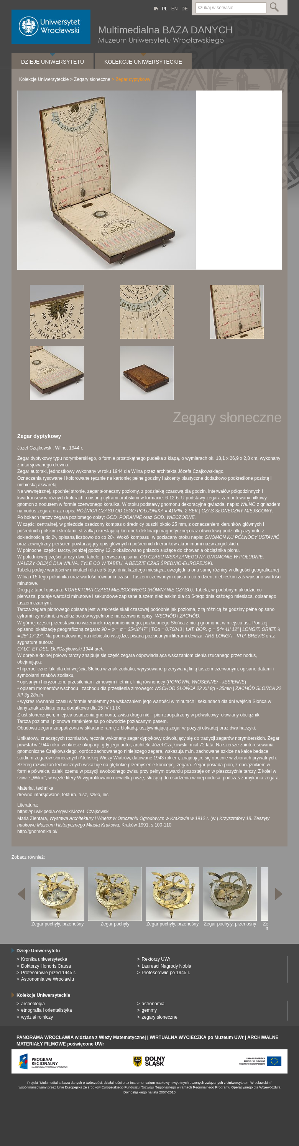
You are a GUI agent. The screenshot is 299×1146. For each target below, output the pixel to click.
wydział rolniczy (37, 1017)
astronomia (153, 1003)
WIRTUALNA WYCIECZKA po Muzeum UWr (197, 1037)
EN (174, 9)
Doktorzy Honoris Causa (46, 966)
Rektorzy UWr (156, 959)
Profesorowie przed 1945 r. (48, 972)
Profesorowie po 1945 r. (166, 972)
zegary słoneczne (159, 1017)
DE (184, 9)
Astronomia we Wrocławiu (47, 979)
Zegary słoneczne (92, 79)
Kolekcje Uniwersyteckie (143, 62)
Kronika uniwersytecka (44, 959)
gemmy (149, 1010)
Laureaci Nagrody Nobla (166, 966)
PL (165, 9)
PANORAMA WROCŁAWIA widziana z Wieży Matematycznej (81, 1037)
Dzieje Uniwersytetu (52, 62)
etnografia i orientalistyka (46, 1010)
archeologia (33, 1003)
